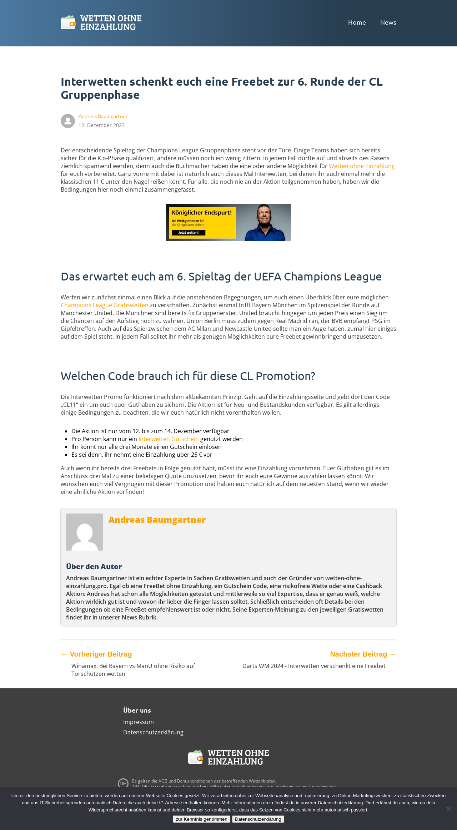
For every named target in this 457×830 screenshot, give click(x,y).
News (388, 22)
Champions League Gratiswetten (105, 305)
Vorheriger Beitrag (96, 654)
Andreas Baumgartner (157, 519)
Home (357, 22)
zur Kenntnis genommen (201, 819)
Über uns (137, 710)
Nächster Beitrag (363, 654)
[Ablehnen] (448, 808)
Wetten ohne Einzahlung (362, 166)
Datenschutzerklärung (153, 732)
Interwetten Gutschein (169, 439)
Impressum (138, 722)
